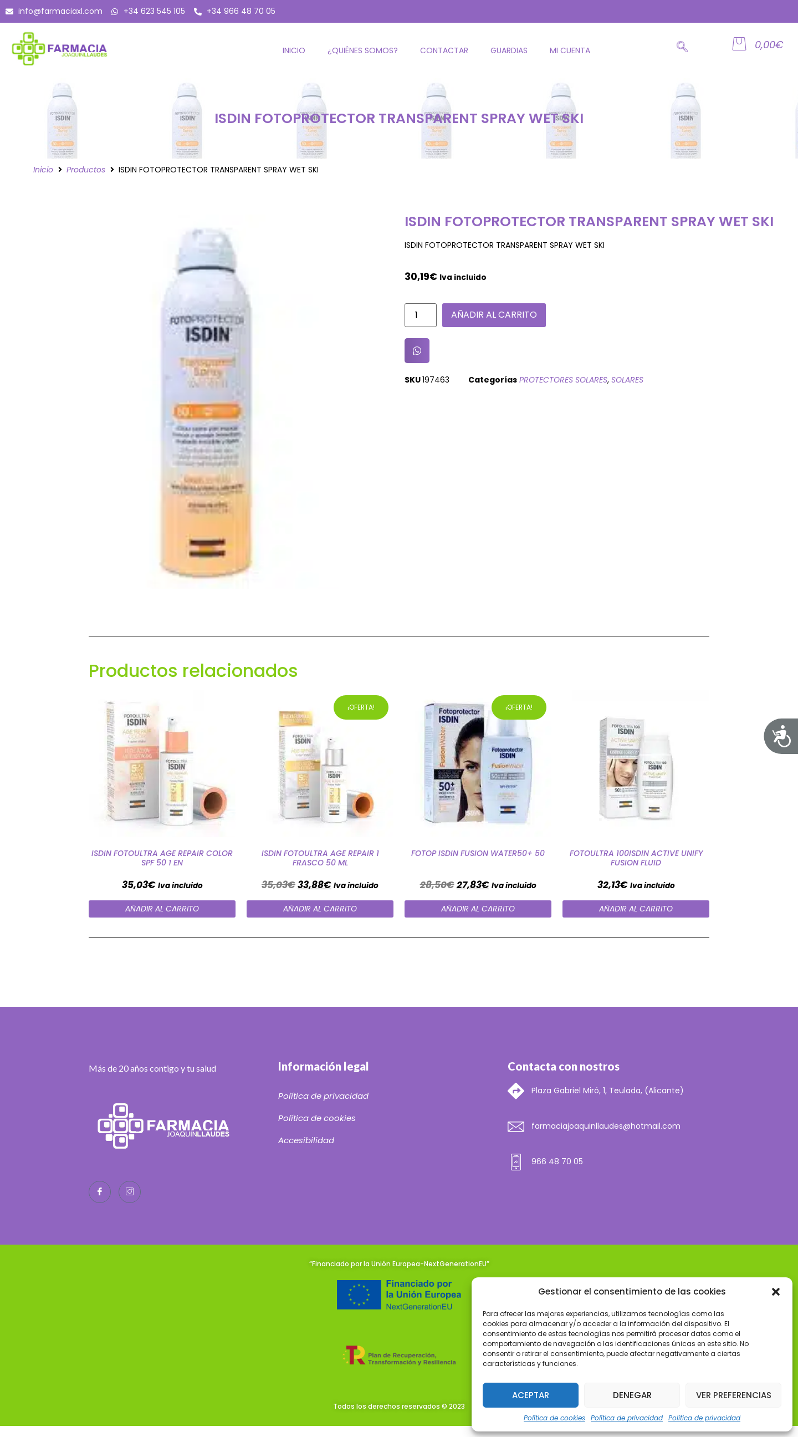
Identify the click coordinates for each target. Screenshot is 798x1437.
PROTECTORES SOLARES (563, 379)
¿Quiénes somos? (363, 50)
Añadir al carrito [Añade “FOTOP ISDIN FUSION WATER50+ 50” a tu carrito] (478, 908)
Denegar (632, 1395)
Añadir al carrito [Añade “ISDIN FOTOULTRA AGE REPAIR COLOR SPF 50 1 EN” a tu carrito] (162, 908)
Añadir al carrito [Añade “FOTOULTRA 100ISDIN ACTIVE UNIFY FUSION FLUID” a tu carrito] (636, 908)
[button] (775, 1291)
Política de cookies (554, 1418)
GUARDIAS (509, 50)
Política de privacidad (627, 1418)
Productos (85, 169)
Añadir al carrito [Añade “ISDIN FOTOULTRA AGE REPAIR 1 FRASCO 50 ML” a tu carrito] (320, 908)
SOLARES (627, 379)
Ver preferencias (733, 1395)
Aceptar (530, 1395)
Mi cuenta (570, 50)
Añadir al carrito (494, 314)
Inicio (294, 50)
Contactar (444, 50)
